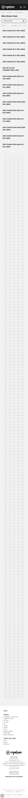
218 (18, 283)
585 (5, 505)
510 (5, 460)
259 (22, 307)
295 (5, 331)
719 (22, 583)
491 (10, 448)
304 (22, 334)
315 (5, 343)
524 (22, 466)
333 (18, 352)
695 (5, 571)
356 (10, 367)
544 (22, 478)
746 (10, 601)
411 (10, 400)
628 (18, 529)
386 (10, 385)
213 (18, 280)
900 (5, 694)
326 (10, 349)
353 (18, 364)
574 (22, 496)
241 (10, 298)
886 (10, 685)
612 (14, 520)
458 (18, 427)
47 (14, 181)
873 (18, 676)
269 (22, 313)
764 (22, 610)
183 (18, 262)
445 (5, 421)
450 (5, 424)
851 (10, 664)
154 (22, 244)
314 (22, 340)
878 (18, 679)
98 (18, 211)
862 (14, 670)
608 (18, 517)
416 (10, 403)
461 (10, 430)
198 (18, 271)
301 (10, 334)
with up (8, 794)
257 (14, 307)
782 (14, 622)
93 (18, 208)
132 (14, 232)
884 (22, 682)
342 (14, 358)
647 (14, 541)
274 (22, 316)
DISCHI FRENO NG (9, 735)
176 (10, 259)
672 (14, 556)
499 (22, 451)
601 (10, 514)
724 (22, 586)
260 (5, 310)
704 (22, 574)
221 (10, 286)
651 (10, 544)
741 (10, 598)
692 (14, 568)
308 (18, 337)
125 (5, 229)
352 (14, 364)
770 (5, 616)
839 (22, 655)
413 (18, 400)
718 (18, 583)
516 (10, 463)
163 (18, 250)
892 (14, 688)
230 (5, 292)
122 (14, 226)
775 (5, 619)
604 (22, 514)
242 (14, 298)
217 (14, 283)
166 (10, 253)
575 (5, 499)
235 (5, 295)
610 (5, 520)
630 (5, 532)
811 (10, 640)
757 (14, 607)
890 (5, 688)
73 (18, 196)
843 (18, 658)
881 (10, 682)
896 (10, 691)
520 (5, 466)
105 (5, 217)
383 (18, 382)
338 (18, 355)
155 (5, 247)
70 (5, 196)
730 (5, 592)
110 (5, 220)
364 (22, 370)
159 (22, 247)
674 (22, 556)
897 (14, 691)
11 (9, 160)
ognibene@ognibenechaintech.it (16, 765)
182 (14, 262)
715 (5, 583)
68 (18, 193)
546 (10, 481)
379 (22, 379)
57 (14, 187)
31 (9, 172)
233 (18, 292)
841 (10, 658)
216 (10, 283)
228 (18, 289)
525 (5, 469)
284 (22, 322)
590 (5, 508)
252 (14, 304)
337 (14, 355)
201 (10, 274)
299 (22, 331)
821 (10, 646)
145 (5, 241)
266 (10, 313)
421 (10, 406)
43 (18, 178)
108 (18, 217)
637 (14, 535)
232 (14, 292)
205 (5, 277)
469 (22, 433)
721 (10, 586)
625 (5, 529)
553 (18, 484)
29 (22, 169)
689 (22, 565)
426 (10, 409)
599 (22, 511)
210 (5, 280)
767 (14, 613)
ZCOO (5, 729)
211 (10, 280)
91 (9, 208)
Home (2, 12)
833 (18, 652)
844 (22, 658)
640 (5, 538)
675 (5, 559)
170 (5, 256)
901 (10, 694)
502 (14, 454)
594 (22, 508)
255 (5, 307)
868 (18, 673)
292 (14, 328)
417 (14, 403)
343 (18, 358)
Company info (18, 791)
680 (5, 562)
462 (14, 430)
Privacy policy (9, 791)
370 (5, 376)
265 (5, 313)
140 (5, 238)
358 (18, 367)
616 (10, 523)
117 (14, 223)
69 (22, 193)
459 (22, 427)
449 (22, 421)
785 (5, 625)
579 (22, 499)
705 (5, 577)
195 (5, 271)
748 (18, 601)
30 (5, 172)
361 (10, 370)
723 (18, 586)
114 (22, 220)
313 (18, 340)
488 (18, 445)
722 (14, 586)
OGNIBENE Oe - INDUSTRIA (11, 717)
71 (9, 196)
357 (14, 367)
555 (5, 487)
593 (18, 508)
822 (14, 646)
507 (14, 457)
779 (22, 619)
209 (22, 277)
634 (22, 532)
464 (22, 430)
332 (14, 352)
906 (10, 697)
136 (10, 235)
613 (18, 520)
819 (22, 643)
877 (14, 679)
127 (14, 229)
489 (22, 445)
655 (5, 547)
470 (5, 436)
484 (22, 442)
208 (18, 277)
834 (22, 652)
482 (14, 442)
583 (18, 502)
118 (18, 223)
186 (10, 265)
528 (18, 469)
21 (9, 166)
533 (18, 472)
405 (5, 397)
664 (22, 550)
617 (14, 523)
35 (5, 175)
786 (10, 625)
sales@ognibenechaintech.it (16, 762)
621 (10, 526)
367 (14, 373)
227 (14, 289)
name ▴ (25, 25)
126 (10, 229)
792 (14, 628)
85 (5, 205)
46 (9, 181)
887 (14, 685)
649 (22, 541)
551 (10, 484)
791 (10, 628)
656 (10, 547)
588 (18, 505)
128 (18, 229)
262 (14, 310)
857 (14, 667)
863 (18, 670)
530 (5, 472)
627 (14, 529)
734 (22, 592)
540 (5, 478)
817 (14, 643)
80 (5, 202)
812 (14, 640)
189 (22, 265)
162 (14, 250)
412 (14, 400)
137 (14, 235)
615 (5, 523)
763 (18, 610)
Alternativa (6, 744)
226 (10, 289)
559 (22, 487)
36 (9, 175)
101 (10, 214)
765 (5, 613)
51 (9, 184)
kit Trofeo (6, 720)
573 (18, 496)
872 (14, 676)
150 (5, 244)
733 (18, 592)
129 (22, 229)
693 (18, 568)
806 (10, 637)
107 (14, 217)
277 (14, 319)
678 (18, 559)
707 (14, 577)
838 (18, 655)
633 (18, 532)
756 (10, 607)
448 (18, 421)
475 (5, 439)
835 (5, 655)
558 (18, 487)
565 (5, 493)
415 (5, 403)
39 (22, 175)
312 (14, 340)
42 (14, 178)
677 (14, 559)
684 (22, 562)
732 (14, 592)
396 (10, 391)
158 (18, 247)
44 (22, 178)
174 (22, 256)
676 (10, 559)
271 (10, 316)
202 (14, 274)
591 (10, 508)
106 (10, 217)
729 (22, 589)
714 (22, 580)
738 (18, 595)
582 (14, 502)
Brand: (6, 715)
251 (10, 304)
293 (18, 328)
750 (5, 604)
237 (14, 295)
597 (14, 511)
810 (5, 640)
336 (10, 355)
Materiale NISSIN (8, 731)
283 (18, 322)
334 (22, 352)
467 (14, 433)
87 (14, 205)
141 (10, 238)
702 (14, 574)
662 (14, 550)
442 (14, 418)
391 (10, 388)
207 (14, 277)
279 (22, 319)
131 (10, 232)
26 (9, 169)
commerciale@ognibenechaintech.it (17, 763)
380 (5, 382)
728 (18, 589)
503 (18, 454)
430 (5, 412)
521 (10, 466)
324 (22, 346)
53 (18, 184)
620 (5, 526)
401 (10, 394)
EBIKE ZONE (7, 733)
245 (5, 301)
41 (9, 178)
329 (22, 349)
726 (10, 589)
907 (14, 697)
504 (22, 454)
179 (22, 259)
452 (14, 424)
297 (14, 331)
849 (22, 661)
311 (10, 340)
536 (10, 475)
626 (10, 529)
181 (10, 262)
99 (22, 211)
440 (5, 418)
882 (14, 682)
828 (18, 649)
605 (5, 517)
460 (5, 430)
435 (5, 415)
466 (10, 433)
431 (10, 412)
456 (10, 427)
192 (14, 268)
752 (14, 604)
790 (5, 628)
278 (18, 319)
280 (5, 322)
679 (22, 559)
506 (10, 457)
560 (5, 490)
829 (22, 649)
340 (5, 358)
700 (5, 574)
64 (22, 190)
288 (18, 325)
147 (14, 241)
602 (14, 514)
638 (18, 535)
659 (22, 547)
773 (18, 616)
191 (10, 268)
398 (18, 391)
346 (10, 361)
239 (22, 295)
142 (14, 238)
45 (5, 181)
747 (14, 601)
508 (18, 457)
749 (22, 601)
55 (5, 187)
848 (18, 661)
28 (18, 169)
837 (14, 655)
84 (22, 202)
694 (22, 568)
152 (14, 244)
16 (9, 163)
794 (22, 628)
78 (18, 199)
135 (5, 235)
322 (14, 346)
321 (10, 346)
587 (14, 505)
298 (18, 331)
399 (22, 391)
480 (5, 442)
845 (5, 661)
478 (18, 439)
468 (18, 433)
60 (5, 190)
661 (10, 550)
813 (18, 640)
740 (5, 598)
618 (18, 523)
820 (5, 646)
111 (10, 220)
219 (22, 283)
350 (5, 364)
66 (9, 193)
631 (10, 532)
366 (10, 373)
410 (5, 400)
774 (22, 616)
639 (22, 535)
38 (18, 175)
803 (18, 634)
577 (14, 499)
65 (5, 193)
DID (5, 724)
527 (14, 469)
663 (18, 550)
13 (18, 160)
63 (18, 190)
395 (5, 391)
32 (14, 172)
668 (18, 553)
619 (22, 523)
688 (18, 565)
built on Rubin (18, 794)
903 (18, 694)
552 (14, 484)
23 (18, 166)
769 (22, 613)
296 (10, 331)
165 (5, 253)
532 (14, 472)
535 (5, 475)
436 (10, 415)
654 (22, 544)
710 (5, 580)
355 (5, 367)
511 (10, 460)
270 (5, 316)
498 (18, 451)
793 (18, 628)
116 (10, 223)
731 (10, 592)
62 (14, 190)
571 (10, 496)
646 (10, 541)
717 (14, 583)
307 (14, 337)
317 (14, 343)
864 (22, 670)
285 (5, 325)
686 (10, 565)
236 (10, 295)
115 (5, 223)
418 (18, 403)
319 (22, 343)
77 (14, 199)
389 (22, 385)
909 (22, 697)
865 (5, 673)
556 (10, 487)
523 (18, 466)
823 (18, 646)
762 (14, 610)
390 (5, 388)
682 (14, 562)
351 (10, 364)
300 (5, 334)
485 (5, 445)
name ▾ (19, 25)
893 (18, 688)
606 (10, 517)
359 (22, 367)
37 (14, 175)
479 (22, 439)
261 (10, 310)
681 (10, 562)
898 (18, 691)
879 (22, 679)
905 (5, 697)
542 (14, 478)
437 (14, 415)
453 (18, 424)
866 (10, 673)
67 (14, 193)
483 (18, 442)
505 (5, 457)
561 (10, 490)
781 (10, 622)
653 (18, 544)
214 (22, 280)
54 (22, 184)
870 (5, 676)
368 (18, 373)
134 (22, 232)
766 (10, 613)
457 (14, 427)
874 (22, 676)
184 (22, 262)
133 (18, 232)
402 (14, 394)
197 (14, 271)
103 (18, 214)
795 (5, 631)
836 (10, 655)
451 (10, 424)
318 (18, 343)
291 (10, 328)
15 (5, 163)
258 (18, 307)
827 (14, 649)
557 (14, 487)
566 (10, 493)
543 (18, 478)
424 (22, 406)
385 (5, 385)
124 (22, 226)
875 (5, 679)
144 (22, 238)
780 (5, 622)
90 (5, 208)
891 (10, 688)
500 (5, 454)
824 (22, 646)
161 (10, 250)
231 (10, 292)
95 (5, 211)
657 (14, 547)
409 (22, 397)
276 (10, 319)
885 (5, 685)
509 (22, 457)
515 (5, 463)
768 (18, 613)
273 (18, 316)
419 (22, 403)
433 (18, 412)
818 (18, 643)
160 (5, 250)
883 (18, 682)
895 (5, 691)
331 (10, 352)
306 (10, 337)
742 (14, 598)
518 (18, 463)
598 (18, 511)
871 (10, 676)
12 (14, 160)
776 (10, 619)
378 (18, 379)
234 (22, 292)
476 (10, 439)
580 (5, 502)
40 (5, 178)
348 (18, 361)
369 (22, 373)
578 (18, 499)
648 (18, 541)
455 (5, 427)
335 (5, 355)
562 (14, 490)
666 (10, 553)
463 (18, 430)
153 (18, 244)
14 (22, 160)
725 (5, 589)
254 (22, 304)
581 (10, 502)
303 (18, 334)
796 (10, 631)
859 (22, 667)
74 (22, 196)
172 (14, 256)
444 (22, 418)
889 (22, 685)
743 (18, 598)
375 (5, 379)
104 (22, 214)
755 (5, 607)
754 (22, 604)
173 (18, 256)
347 (14, 361)
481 (10, 442)
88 (18, 205)
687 (14, 565)
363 (18, 370)
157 (14, 247)
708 (18, 577)
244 (22, 298)
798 (18, 631)
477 (14, 439)
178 (18, 259)
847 (14, 661)
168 (18, 253)
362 (14, 370)
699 (22, 571)
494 (22, 448)
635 (5, 535)
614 (22, 520)
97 (14, 211)
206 (10, 277)
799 (22, 631)
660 (5, 550)
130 (5, 232)
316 (10, 343)
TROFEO (6, 722)
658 (18, 547)
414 (22, 400)
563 (18, 490)
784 (22, 622)
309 (22, 337)
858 (18, 667)
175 (5, 259)
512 (14, 460)
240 (5, 298)
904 (22, 694)
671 (10, 556)
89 (22, 205)
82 (14, 202)
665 (5, 553)
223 (18, 286)
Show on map (14, 772)
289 (22, 325)
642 (14, 538)
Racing (5, 742)
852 (14, 664)
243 (18, 298)
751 (10, 604)
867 (14, 673)
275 (5, 319)
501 (10, 454)
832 (14, 652)
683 (18, 562)
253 (18, 304)
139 (22, 235)
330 (5, 352)
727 (14, 589)
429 (22, 409)
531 (10, 472)
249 (22, 301)
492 (14, 448)
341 (10, 358)
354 (22, 364)
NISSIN (5, 727)
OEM (5, 740)
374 (22, 376)
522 (14, 466)
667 (14, 553)
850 (5, 664)
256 (10, 307)
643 (18, 538)
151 (10, 244)
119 (22, 223)
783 (18, 622)
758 (18, 607)
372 (14, 376)
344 (22, 358)
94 (22, 208)
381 (10, 382)
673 (18, 556)
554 (22, 484)
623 (18, 526)
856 (10, 667)
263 (18, 310)
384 (22, 382)
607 (14, 517)
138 (18, 235)
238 (18, 295)
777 (14, 619)
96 (9, 211)
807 (14, 637)
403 (18, 394)
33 (18, 172)
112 (14, 220)
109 (22, 217)
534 (22, 472)
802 (14, 634)
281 (10, 322)
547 (14, 481)
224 (22, 286)
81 (9, 202)
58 (18, 187)
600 (5, 514)
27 (14, 169)
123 (18, 226)
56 (9, 187)
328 (18, 349)
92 (14, 208)
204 (22, 274)
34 (22, 172)
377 (14, 379)
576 (10, 499)
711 (10, 580)
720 (5, 586)
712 (14, 580)
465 (5, 433)
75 (5, 199)
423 (18, 406)
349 (22, 361)
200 (5, 274)
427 (14, 409)
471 (10, 436)
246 (10, 301)
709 (22, 577)
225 (5, 289)
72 (14, 196)
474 (22, 436)
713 (18, 580)
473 (18, 436)
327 (14, 349)
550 (5, 484)
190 (5, 268)
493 (18, 448)
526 (10, 469)
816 (10, 643)
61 (9, 190)
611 (10, 520)
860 (5, 670)
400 (5, 394)
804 (22, 634)
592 (14, 508)
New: (6, 711)
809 (22, 637)
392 (14, 388)
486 (10, 445)
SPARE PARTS (10, 12)
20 (5, 166)
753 (18, 604)
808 (18, 637)
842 (14, 658)
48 (18, 181)
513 (18, 460)
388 (18, 385)
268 (18, 313)
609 (22, 517)
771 (10, 616)
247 (14, 301)
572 (14, 496)
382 (14, 382)
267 (14, 313)
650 (5, 544)
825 (5, 649)
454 (22, 424)
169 (22, 253)
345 (5, 361)
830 (5, 652)
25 (5, 169)
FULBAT (6, 726)
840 (5, 658)
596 (10, 511)
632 (14, 532)
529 (22, 469)
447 (14, 421)
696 (10, 571)
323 (18, 346)
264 (22, 310)
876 (10, 679)
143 (18, 238)
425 (5, 409)
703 (18, 574)
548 (18, 481)
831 (10, 652)
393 (18, 388)
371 (10, 376)
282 (14, 322)
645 (5, 541)
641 (10, 538)
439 (22, 415)
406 (10, 397)
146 (10, 241)
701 (10, 574)
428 (18, 409)
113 (18, 220)
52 (14, 184)
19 (22, 163)
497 (14, 451)
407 (14, 397)
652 (14, 544)
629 (22, 529)
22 (14, 166)
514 (22, 460)
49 (22, 181)
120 (5, 226)
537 (14, 475)
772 (14, 616)
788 (18, 625)
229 (22, 289)
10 (5, 160)
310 (5, 340)
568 (18, 493)
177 (14, 259)
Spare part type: (10, 738)
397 (14, 391)
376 (10, 379)
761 (10, 610)
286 (10, 325)
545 (5, 481)
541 (10, 478)
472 (14, 436)
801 (10, 634)
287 (14, 325)
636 (10, 535)
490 (5, 448)
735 (5, 595)
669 (22, 553)
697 (14, 571)
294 (22, 328)
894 (22, 688)
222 (14, 286)
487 (14, 445)
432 (14, 412)
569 (22, 493)
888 (18, 685)
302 (14, 334)
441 (10, 418)
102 (14, 214)
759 (22, 607)
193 (18, 268)
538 (18, 475)
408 (18, 397)
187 (14, 265)
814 (22, 640)
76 (9, 199)
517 (14, 463)
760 (5, 610)
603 (18, 514)
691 (10, 568)
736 (10, 595)
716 (10, 583)
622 (14, 526)
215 (5, 283)
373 (18, 376)
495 (5, 451)
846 (10, 661)
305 (5, 337)
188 (18, 265)
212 (14, 280)
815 (5, 643)
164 (22, 250)
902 (14, 694)
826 (10, 649)
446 (10, 421)
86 (9, 205)
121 (10, 226)
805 (5, 637)
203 (18, 274)
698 (18, 571)
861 (10, 670)
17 (14, 163)
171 (10, 256)
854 (22, 664)
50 (5, 184)
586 (10, 505)
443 (18, 418)
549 (22, 481)
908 (18, 697)
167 (14, 253)
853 (18, 664)
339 (22, 355)
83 (18, 202)
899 (22, 691)
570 (5, 496)
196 (10, 271)
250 (5, 304)
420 (5, 406)
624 (22, 526)
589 (22, 505)
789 (22, 625)
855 (5, 667)
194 (22, 268)
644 (22, 538)
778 (18, 619)
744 (22, 598)
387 (14, 385)
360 (5, 370)
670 (5, 556)
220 (5, 286)
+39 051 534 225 (15, 767)
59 (22, 187)
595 (5, 511)
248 (18, 301)
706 (10, 577)
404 (22, 394)
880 (5, 682)
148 (18, 241)
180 (5, 262)
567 (14, 493)
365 (5, 373)
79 (22, 199)
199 (22, 271)
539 (22, 475)
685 (5, 565)
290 (5, 328)
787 (14, 625)
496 (10, 451)
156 (10, 247)
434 (22, 412)
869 (22, 673)
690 (5, 568)
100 (5, 214)
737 (14, 595)
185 (5, 265)
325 (5, 349)
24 (22, 166)
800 (5, 634)
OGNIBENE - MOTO (9, 718)
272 (14, 316)
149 (22, 241)
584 (22, 502)
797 (14, 631)
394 (22, 388)
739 (22, 595)
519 (22, 463)
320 (5, 346)
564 (22, 490)
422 (14, 406)
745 (5, 601)
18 (18, 163)
